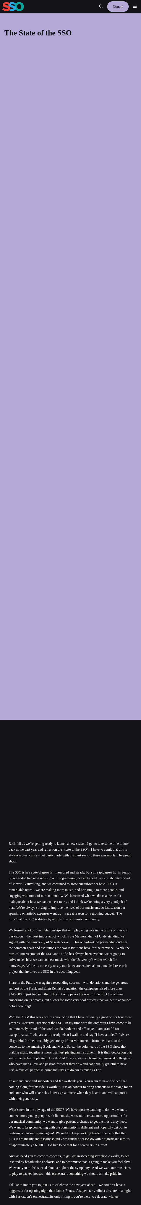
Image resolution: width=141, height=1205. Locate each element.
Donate (118, 7)
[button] (101, 6)
